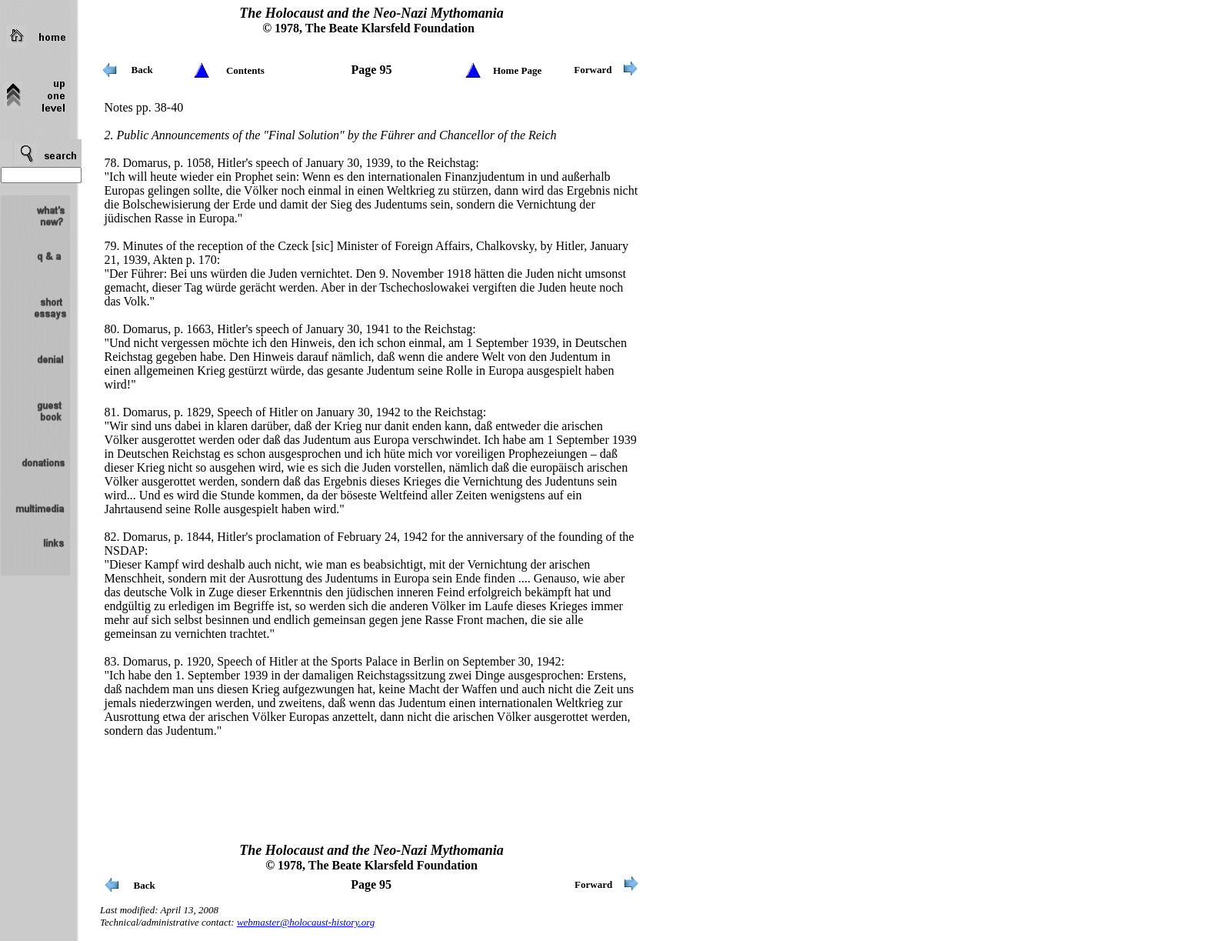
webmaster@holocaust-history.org (306, 922)
